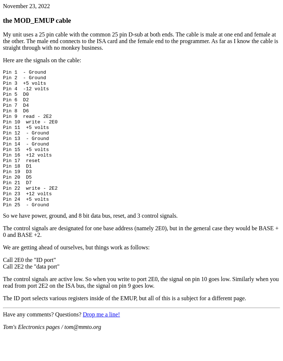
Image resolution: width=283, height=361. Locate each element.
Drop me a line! (101, 342)
